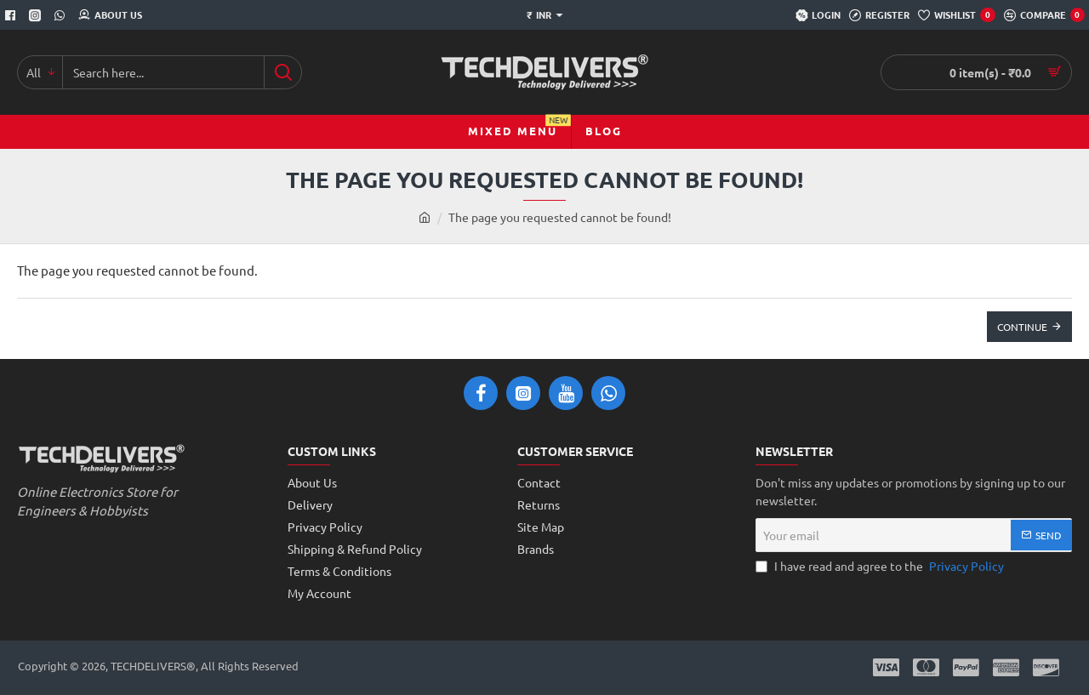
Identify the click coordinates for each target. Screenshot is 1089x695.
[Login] (818, 15)
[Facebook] (12, 15)
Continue (1022, 326)
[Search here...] (283, 72)
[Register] (879, 15)
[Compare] (1044, 15)
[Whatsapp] (61, 15)
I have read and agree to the (881, 566)
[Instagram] (37, 15)
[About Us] (110, 15)
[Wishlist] (956, 15)
